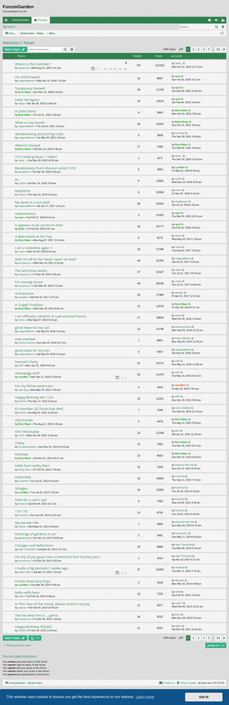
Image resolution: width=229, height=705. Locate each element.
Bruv (177, 614)
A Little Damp (25, 111)
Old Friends (24, 420)
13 (115, 68)
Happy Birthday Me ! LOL (34, 397)
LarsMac (180, 167)
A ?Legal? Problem (29, 304)
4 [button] (204, 49)
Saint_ (178, 63)
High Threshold (26, 549)
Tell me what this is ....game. (37, 615)
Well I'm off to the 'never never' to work (45, 259)
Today (19, 443)
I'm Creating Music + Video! (36, 156)
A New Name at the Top (33, 236)
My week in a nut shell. (32, 202)
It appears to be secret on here (39, 225)
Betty (21, 228)
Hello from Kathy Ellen (32, 465)
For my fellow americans (34, 386)
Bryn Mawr (24, 92)
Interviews (23, 477)
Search (11, 26)
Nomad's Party (26, 361)
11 (105, 68)
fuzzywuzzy (24, 263)
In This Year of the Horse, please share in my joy (52, 604)
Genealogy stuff (27, 373)
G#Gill (21, 401)
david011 (180, 385)
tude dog (23, 389)
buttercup (23, 68)
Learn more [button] (145, 697)
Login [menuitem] (217, 21)
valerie (21, 526)
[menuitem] (209, 20)
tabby (21, 103)
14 (120, 68)
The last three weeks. (31, 270)
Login (25, 26)
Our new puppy (27, 431)
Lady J (178, 603)
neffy (21, 596)
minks (178, 190)
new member (25, 339)
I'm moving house (29, 282)
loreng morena (183, 326)
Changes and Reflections (34, 545)
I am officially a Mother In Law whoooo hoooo (50, 316)
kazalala (22, 297)
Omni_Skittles (182, 408)
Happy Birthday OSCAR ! (34, 626)
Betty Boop (181, 121)
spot (177, 76)
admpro (179, 292)
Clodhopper (181, 201)
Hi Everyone (24, 293)
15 (125, 68)
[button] (181, 49)
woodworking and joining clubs (39, 134)
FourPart (180, 133)
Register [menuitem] (224, 21)
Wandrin (179, 580)
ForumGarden (20, 20)
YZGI (21, 435)
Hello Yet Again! (27, 99)
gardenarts (24, 538)
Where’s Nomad (27, 145)
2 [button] (193, 49)
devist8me (24, 171)
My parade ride (27, 522)
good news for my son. (32, 327)
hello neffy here (27, 592)
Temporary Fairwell (30, 88)
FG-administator (27, 446)
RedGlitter (23, 191)
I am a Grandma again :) (33, 247)
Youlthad (179, 567)
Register (40, 26)
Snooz (21, 194)
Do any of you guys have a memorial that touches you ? (58, 556)
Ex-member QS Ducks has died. (39, 408)
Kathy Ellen (24, 469)
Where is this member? (33, 64)
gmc (177, 430)
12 (110, 68)
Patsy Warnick (183, 338)
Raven (21, 503)
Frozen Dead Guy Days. (33, 581)
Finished (21, 454)
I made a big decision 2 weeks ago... (42, 568)
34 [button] (218, 49)
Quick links (6, 21)
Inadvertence (25, 213)
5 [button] (209, 49)
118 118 (21, 511)
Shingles (21, 488)
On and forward (27, 77)
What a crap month (30, 122)
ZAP (20, 365)
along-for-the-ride (184, 465)
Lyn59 (21, 183)
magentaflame (26, 80)
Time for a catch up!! (31, 499)
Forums (42, 20)
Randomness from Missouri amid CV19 (45, 168)
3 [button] (198, 49)
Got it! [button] (204, 697)
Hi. (17, 179)
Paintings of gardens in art (35, 534)
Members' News (18, 43)
